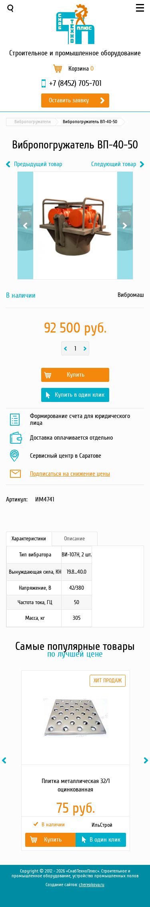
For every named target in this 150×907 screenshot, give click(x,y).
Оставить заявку (69, 100)
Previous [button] (5, 760)
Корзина (81, 69)
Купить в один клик (79, 395)
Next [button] (147, 760)
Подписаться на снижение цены (70, 474)
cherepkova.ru (91, 885)
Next (125, 225)
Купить (75, 375)
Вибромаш (131, 295)
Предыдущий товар (38, 164)
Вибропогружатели (32, 122)
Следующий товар (113, 164)
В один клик (105, 840)
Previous (25, 225)
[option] (75, 760)
